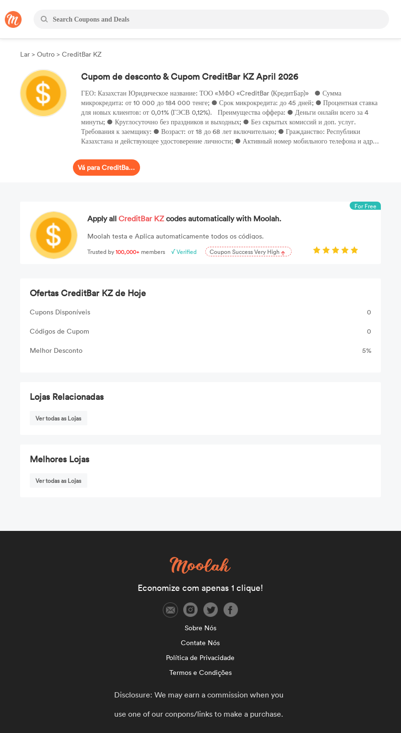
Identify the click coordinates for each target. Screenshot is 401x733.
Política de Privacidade (200, 657)
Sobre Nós (200, 627)
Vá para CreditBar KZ (106, 167)
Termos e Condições (200, 672)
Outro (46, 54)
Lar (26, 54)
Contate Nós (200, 642)
